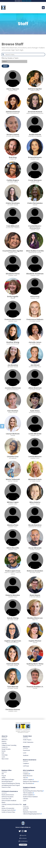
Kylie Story (35, 411)
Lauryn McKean (13, 434)
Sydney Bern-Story (35, 664)
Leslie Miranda (35, 434)
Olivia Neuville (13, 548)
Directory (25, 810)
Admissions (4, 739)
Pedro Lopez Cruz (12, 571)
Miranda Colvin (35, 479)
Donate (4, 751)
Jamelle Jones (35, 342)
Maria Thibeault (13, 479)
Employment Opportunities (30, 812)
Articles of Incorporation (8, 808)
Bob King (13, 157)
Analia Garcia (35, 134)
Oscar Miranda (34, 548)
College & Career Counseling (9, 745)
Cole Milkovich (12, 226)
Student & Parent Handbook (30, 796)
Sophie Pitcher (35, 641)
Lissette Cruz (12, 456)
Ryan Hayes (35, 595)
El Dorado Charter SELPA (8, 810)
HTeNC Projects (27, 740)
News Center (5, 759)
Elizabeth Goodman (35, 273)
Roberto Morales (13, 595)
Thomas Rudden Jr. (34, 686)
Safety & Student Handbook (9, 800)
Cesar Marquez (35, 180)
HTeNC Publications (28, 742)
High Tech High (26, 1)
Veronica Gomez (12, 709)
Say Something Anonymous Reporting (32, 791)
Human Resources (27, 775)
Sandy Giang (12, 618)
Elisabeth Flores (13, 273)
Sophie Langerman (12, 641)
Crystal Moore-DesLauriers (35, 227)
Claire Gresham (13, 203)
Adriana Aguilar (35, 89)
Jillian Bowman (35, 388)
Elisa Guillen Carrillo (35, 251)
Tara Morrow (12, 686)
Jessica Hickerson (13, 388)
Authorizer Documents (7, 796)
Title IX (25, 777)
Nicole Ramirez (34, 525)
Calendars (4, 743)
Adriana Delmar (13, 112)
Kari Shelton (12, 411)
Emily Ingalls (12, 296)
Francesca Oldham (35, 319)
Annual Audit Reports (7, 781)
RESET (5, 66)
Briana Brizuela (35, 157)
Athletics (4, 741)
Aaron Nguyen (12, 89)
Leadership (26, 808)
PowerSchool (26, 750)
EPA (3, 774)
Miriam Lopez (13, 502)
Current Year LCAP (6, 798)
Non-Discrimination (28, 783)
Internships (5, 755)
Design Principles (6, 749)
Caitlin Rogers (13, 180)
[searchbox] (14, 61)
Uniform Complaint (28, 779)
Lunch (3, 757)
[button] (2, 426)
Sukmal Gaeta (12, 664)
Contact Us (5, 747)
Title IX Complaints (28, 793)
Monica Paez (12, 525)
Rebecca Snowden (35, 571)
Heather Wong (12, 342)
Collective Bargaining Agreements (32, 814)
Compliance (26, 763)
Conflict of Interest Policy (8, 812)
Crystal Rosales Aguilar (12, 251)
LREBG (3, 777)
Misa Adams (35, 502)
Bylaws (3, 802)
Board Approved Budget (8, 779)
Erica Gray (34, 296)
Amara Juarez (13, 134)
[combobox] (14, 61)
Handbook (25, 755)
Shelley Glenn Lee (35, 618)
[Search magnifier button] (3, 54)
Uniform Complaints (28, 795)
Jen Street (34, 365)
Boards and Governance (8, 795)
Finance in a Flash (6, 787)
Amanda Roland (35, 112)
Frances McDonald (13, 319)
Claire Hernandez (35, 203)
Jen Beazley (13, 365)
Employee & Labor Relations (30, 781)
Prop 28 (4, 775)
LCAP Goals (26, 766)
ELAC (3, 753)
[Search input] (25, 54)
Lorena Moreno (34, 456)
